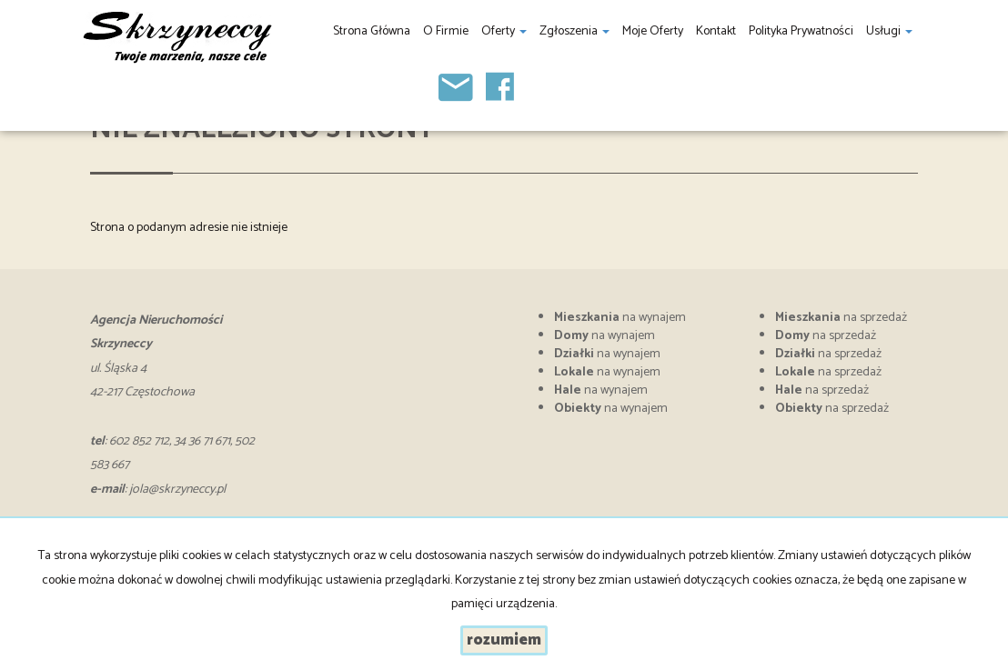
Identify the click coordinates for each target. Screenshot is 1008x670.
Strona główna (371, 31)
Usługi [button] (889, 31)
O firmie (446, 31)
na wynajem (620, 317)
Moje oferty (652, 31)
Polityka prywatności (801, 31)
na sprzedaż (841, 317)
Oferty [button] (504, 31)
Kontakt (716, 31)
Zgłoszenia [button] (574, 31)
